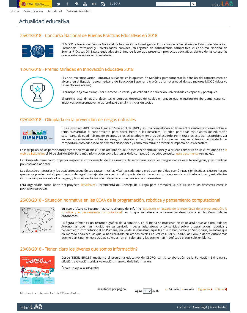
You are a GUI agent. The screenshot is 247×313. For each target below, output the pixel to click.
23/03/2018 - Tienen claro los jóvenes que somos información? (78, 249)
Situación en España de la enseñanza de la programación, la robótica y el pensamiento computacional (144, 210)
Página (138, 291)
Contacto (183, 307)
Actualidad (54, 11)
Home (15, 11)
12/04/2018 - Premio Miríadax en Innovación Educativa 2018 (76, 69)
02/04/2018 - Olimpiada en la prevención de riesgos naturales (78, 119)
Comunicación (33, 11)
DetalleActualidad (78, 11)
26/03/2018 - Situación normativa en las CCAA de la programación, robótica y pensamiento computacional (120, 200)
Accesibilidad (218, 307)
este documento (187, 153)
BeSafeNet (88, 185)
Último (219, 289)
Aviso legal (200, 307)
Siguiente (204, 289)
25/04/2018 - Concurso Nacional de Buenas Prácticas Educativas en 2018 (88, 35)
